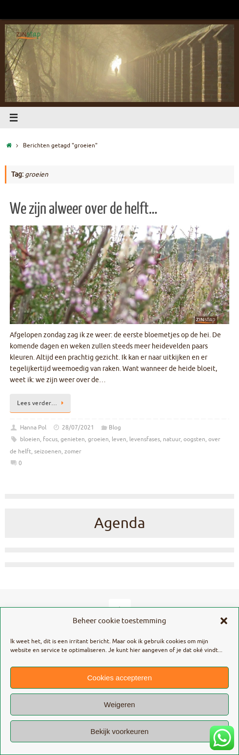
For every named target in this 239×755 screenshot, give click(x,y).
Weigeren (119, 704)
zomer (72, 451)
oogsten (194, 439)
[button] (224, 621)
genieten (72, 439)
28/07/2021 (78, 427)
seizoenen (47, 451)
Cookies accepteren (119, 677)
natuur (171, 439)
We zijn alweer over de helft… (84, 209)
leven (119, 439)
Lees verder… (42, 403)
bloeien (30, 439)
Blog (115, 427)
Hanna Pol (33, 427)
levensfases (144, 439)
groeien (98, 439)
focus (50, 439)
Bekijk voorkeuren (119, 731)
